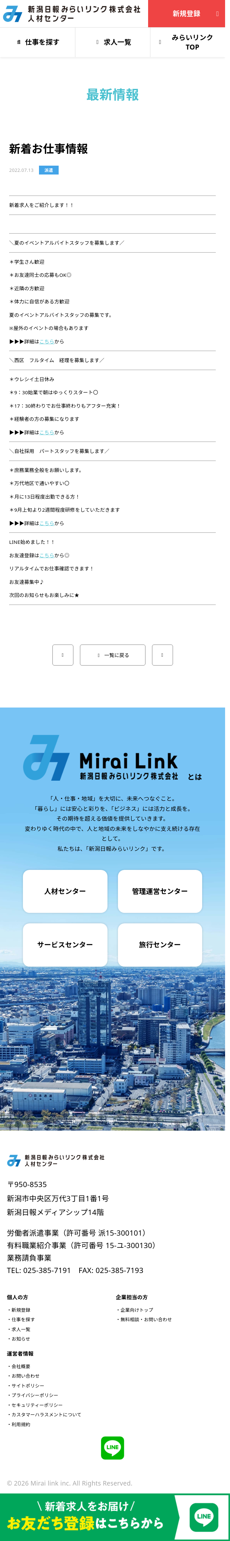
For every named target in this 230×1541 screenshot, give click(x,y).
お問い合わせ (25, 1376)
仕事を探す (23, 1319)
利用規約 (20, 1424)
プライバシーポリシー (34, 1395)
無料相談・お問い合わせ (146, 1319)
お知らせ (20, 1339)
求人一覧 (20, 1329)
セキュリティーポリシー (37, 1405)
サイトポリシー (27, 1386)
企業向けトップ (137, 1310)
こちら (46, 341)
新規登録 (197, 13)
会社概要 (20, 1366)
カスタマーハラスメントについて (46, 1414)
